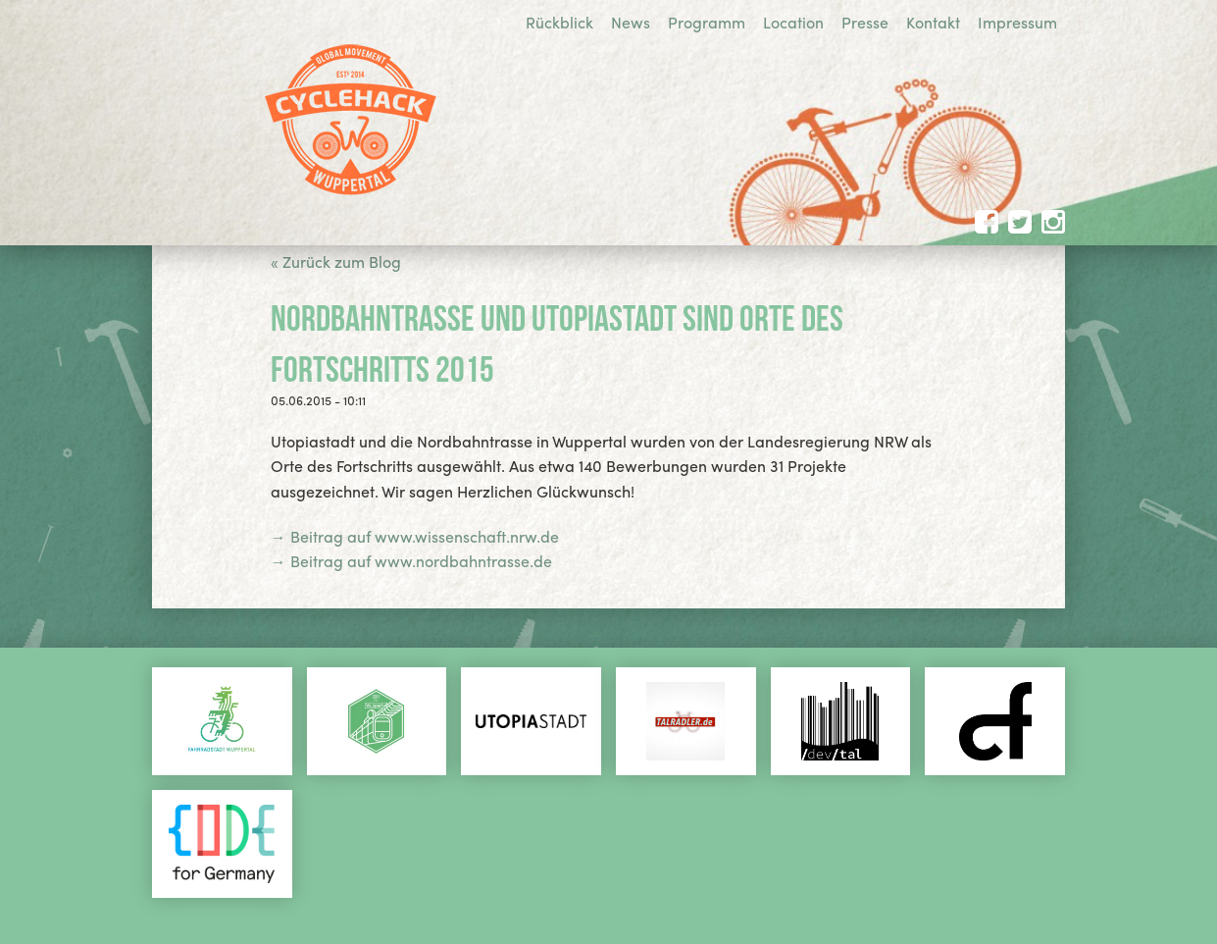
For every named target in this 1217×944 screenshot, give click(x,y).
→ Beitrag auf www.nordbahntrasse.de (411, 561)
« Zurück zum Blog (336, 261)
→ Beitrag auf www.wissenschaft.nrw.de (415, 536)
